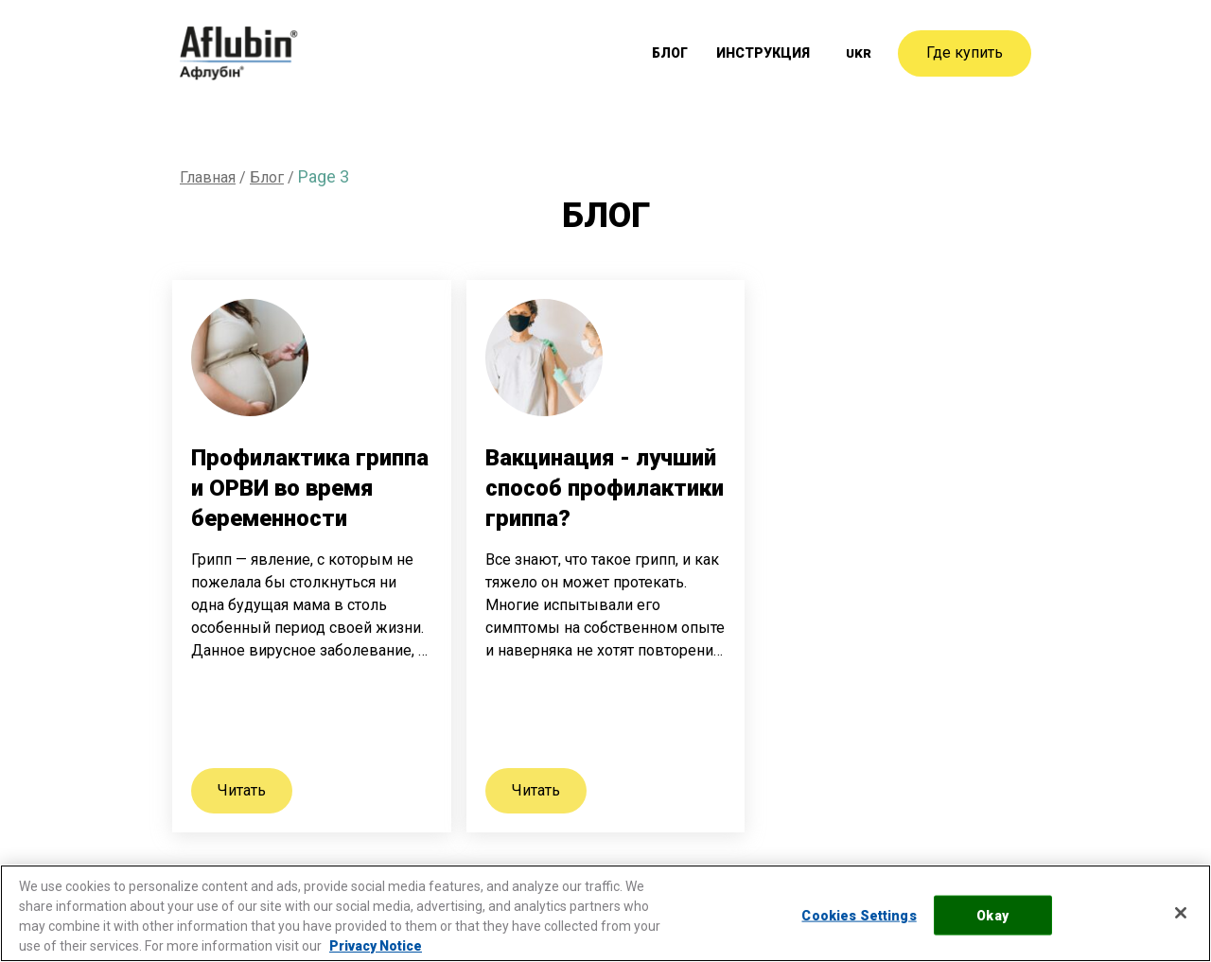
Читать (242, 790)
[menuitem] (858, 53)
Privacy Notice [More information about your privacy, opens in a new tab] (375, 945)
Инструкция (766, 53)
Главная (208, 177)
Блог (675, 53)
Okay (992, 914)
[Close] (1181, 913)
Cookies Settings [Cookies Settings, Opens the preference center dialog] (858, 914)
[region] (605, 913)
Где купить (964, 52)
